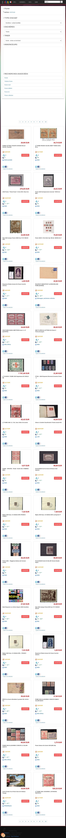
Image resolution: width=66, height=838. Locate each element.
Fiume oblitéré (8, 88)
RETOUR (12, 12)
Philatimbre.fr (6, 833)
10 (45, 122)
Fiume (6, 78)
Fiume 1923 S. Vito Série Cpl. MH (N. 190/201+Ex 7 (48, 238)
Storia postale (8, 160)
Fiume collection (8, 95)
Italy (5, 252)
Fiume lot (6, 92)
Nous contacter (6, 836)
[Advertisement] (33, 60)
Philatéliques (8, 805)
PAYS (30, 2)
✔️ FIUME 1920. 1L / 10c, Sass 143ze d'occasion (15, 422)
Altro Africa (7, 344)
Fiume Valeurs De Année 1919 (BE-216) (45, 745)
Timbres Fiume (8, 81)
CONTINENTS (22, 2)
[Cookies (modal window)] (3, 835)
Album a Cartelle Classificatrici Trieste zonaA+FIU (48, 422)
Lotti (38, 436)
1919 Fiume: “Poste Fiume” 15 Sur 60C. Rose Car (15, 191)
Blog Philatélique (15, 836)
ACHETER (25, 155)
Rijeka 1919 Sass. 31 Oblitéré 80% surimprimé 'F (48, 514)
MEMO (36, 2)
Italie (38, 160)
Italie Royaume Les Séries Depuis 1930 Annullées (15, 607)
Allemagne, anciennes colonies (46, 298)
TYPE (14, 2)
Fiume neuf (7, 85)
